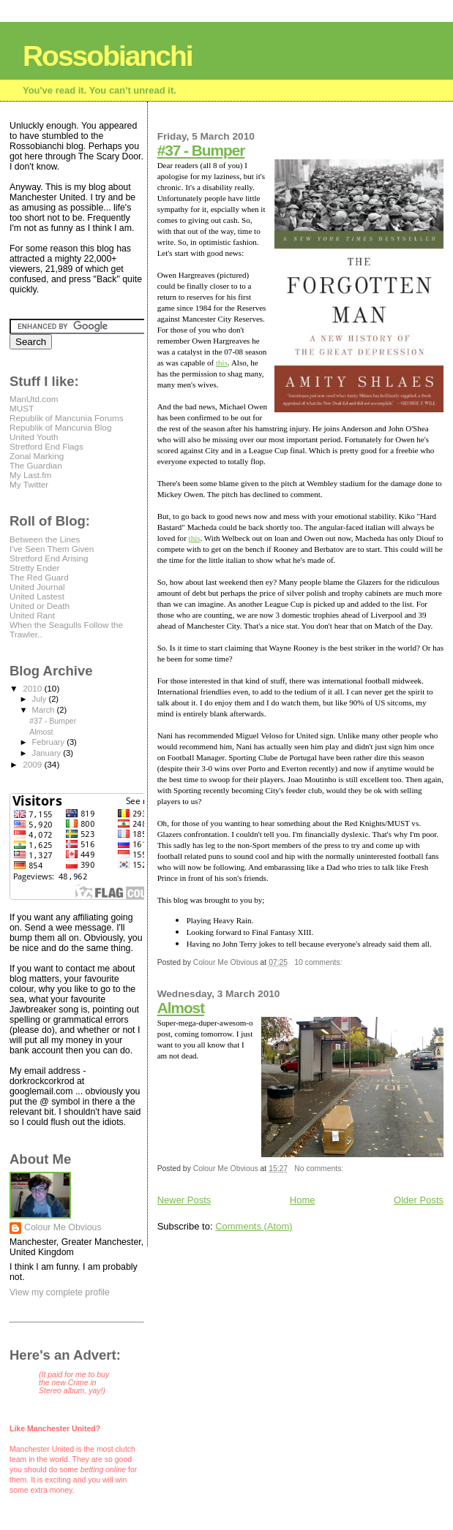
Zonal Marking (37, 456)
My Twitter (29, 484)
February (49, 742)
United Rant (32, 615)
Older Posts (418, 1199)
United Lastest (37, 596)
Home (302, 1199)
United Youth (34, 437)
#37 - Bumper (201, 150)
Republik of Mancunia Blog (60, 427)
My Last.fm (30, 475)
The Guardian (36, 465)
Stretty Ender (34, 567)
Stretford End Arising (49, 558)
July (40, 698)
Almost (180, 1007)
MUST (22, 408)
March (44, 709)
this (222, 362)
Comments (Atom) (253, 1226)
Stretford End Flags (46, 446)
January (48, 753)
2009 (33, 764)
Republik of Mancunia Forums (67, 418)
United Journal (37, 586)
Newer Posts (184, 1199)
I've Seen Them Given (52, 548)
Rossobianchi (107, 56)
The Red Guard (39, 577)
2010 (33, 688)
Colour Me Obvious (63, 1227)
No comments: (319, 1168)
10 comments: (319, 962)
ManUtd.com (34, 399)
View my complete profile (60, 1292)
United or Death (40, 605)
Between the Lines (45, 539)
